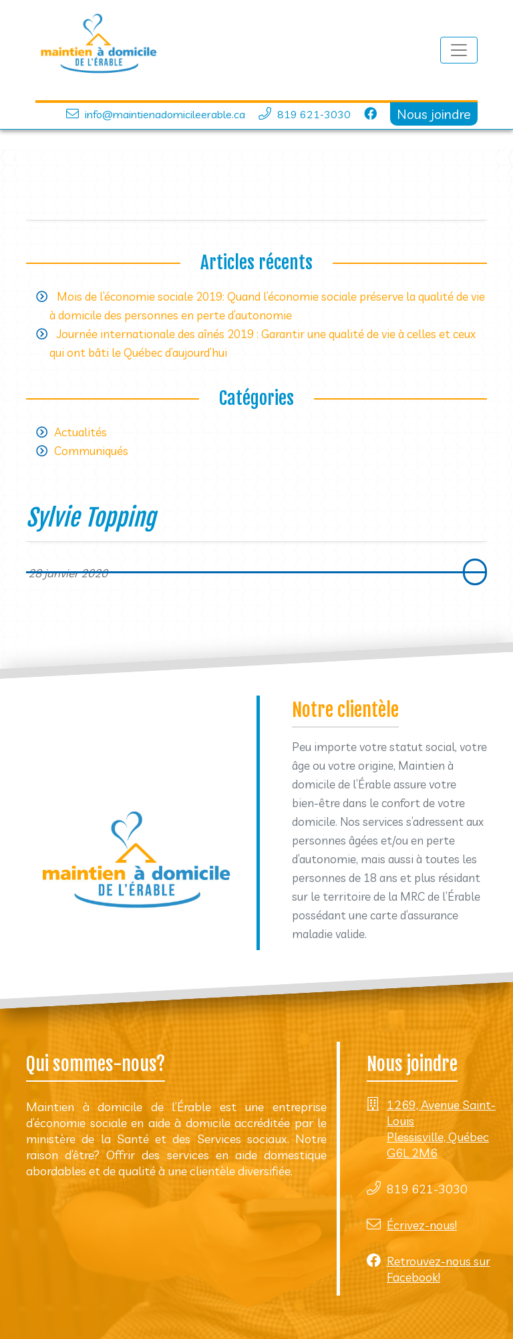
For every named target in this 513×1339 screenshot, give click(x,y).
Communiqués (91, 451)
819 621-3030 (314, 114)
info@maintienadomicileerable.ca (165, 114)
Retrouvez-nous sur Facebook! (438, 1269)
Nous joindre (434, 114)
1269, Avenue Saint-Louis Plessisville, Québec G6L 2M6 (441, 1129)
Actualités (80, 432)
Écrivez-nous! (422, 1225)
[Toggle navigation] (459, 50)
